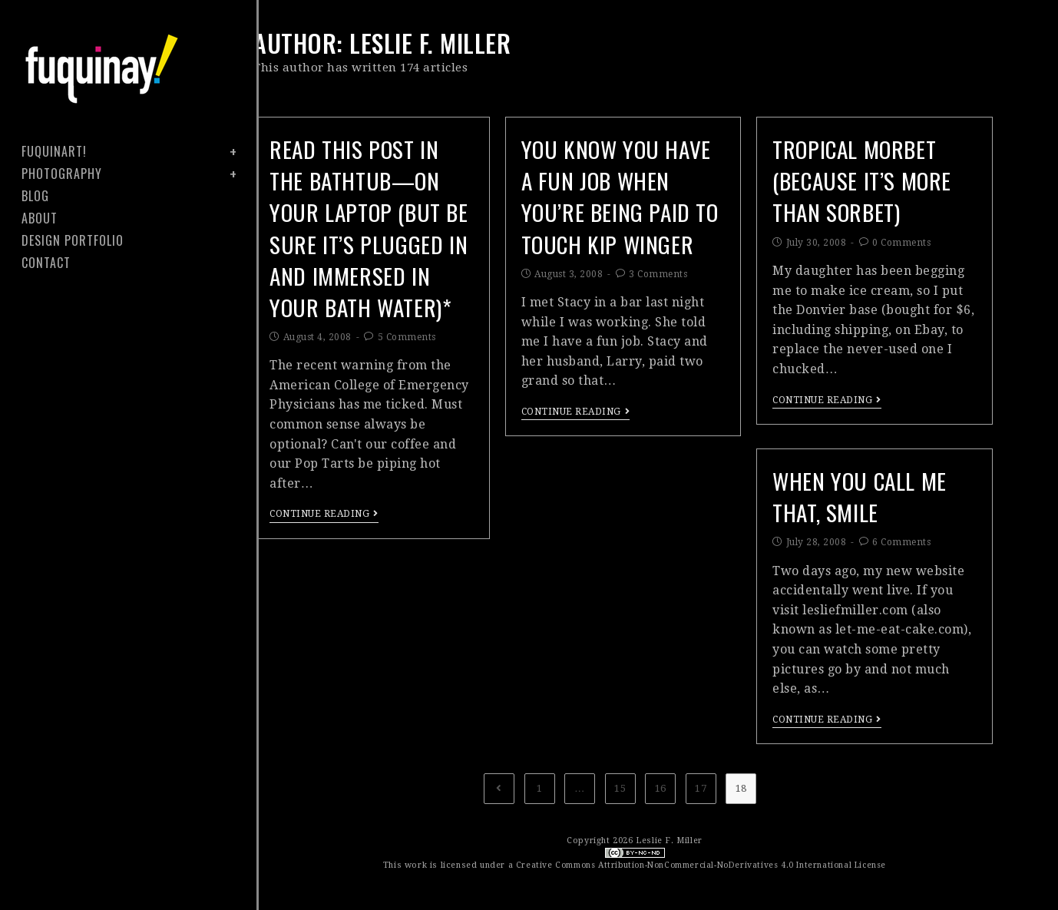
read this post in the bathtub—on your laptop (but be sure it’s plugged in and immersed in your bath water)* (362, 252)
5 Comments (407, 388)
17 (700, 788)
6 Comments (901, 548)
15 (620, 788)
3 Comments (658, 319)
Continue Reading (324, 565)
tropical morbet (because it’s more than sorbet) (869, 184)
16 (660, 788)
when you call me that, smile (866, 498)
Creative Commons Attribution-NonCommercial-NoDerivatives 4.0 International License (700, 865)
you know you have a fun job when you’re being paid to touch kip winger (618, 218)
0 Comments (901, 251)
